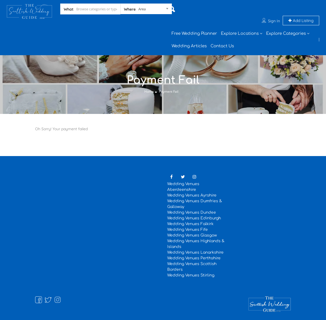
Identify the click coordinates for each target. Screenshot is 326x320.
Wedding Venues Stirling (190, 275)
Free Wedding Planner (194, 33)
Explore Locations (240, 33)
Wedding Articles (189, 46)
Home (149, 91)
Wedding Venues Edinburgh (194, 218)
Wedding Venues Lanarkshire (195, 252)
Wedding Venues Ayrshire (192, 195)
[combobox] (146, 10)
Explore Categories (286, 33)
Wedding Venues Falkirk (190, 224)
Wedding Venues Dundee (191, 212)
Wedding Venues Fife (187, 230)
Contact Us (222, 46)
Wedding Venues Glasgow (192, 235)
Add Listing (300, 20)
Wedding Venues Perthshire (194, 258)
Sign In (274, 20)
